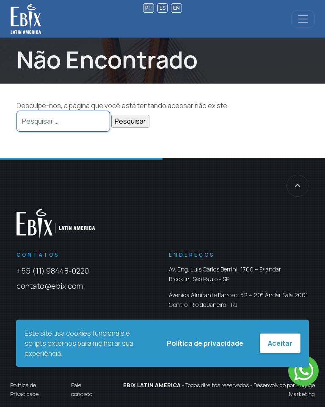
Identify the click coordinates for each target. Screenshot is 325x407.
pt (148, 7)
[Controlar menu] (303, 19)
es (162, 7)
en (176, 7)
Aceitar (280, 343)
